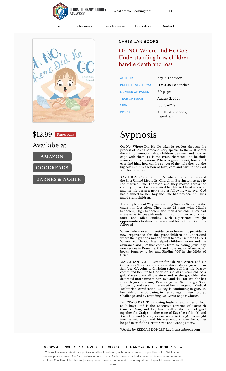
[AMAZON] (52, 156)
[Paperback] (65, 134)
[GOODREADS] (52, 167)
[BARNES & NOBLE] (59, 179)
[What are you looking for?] (137, 11)
